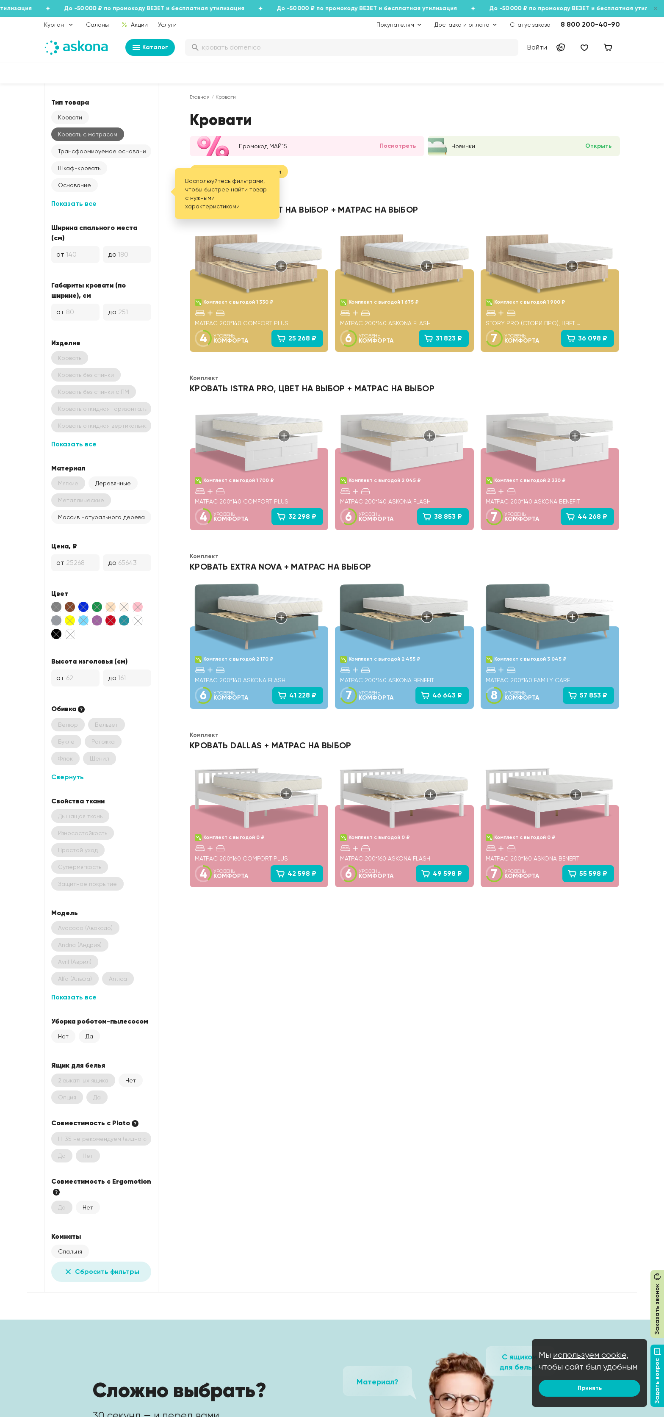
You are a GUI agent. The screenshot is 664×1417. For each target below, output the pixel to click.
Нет (63, 1036)
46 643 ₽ (441, 695)
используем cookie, (590, 1355)
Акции (134, 24)
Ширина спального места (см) (94, 232)
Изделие (65, 342)
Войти (537, 47)
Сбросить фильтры (101, 1272)
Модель (64, 912)
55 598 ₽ (587, 874)
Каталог (150, 47)
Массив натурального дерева (101, 517)
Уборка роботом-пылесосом (99, 1021)
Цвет (59, 593)
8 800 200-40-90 (590, 24)
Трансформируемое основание (104, 151)
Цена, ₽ (64, 546)
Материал (68, 468)
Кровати (70, 117)
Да (89, 1036)
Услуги (167, 24)
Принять (590, 1388)
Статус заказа (530, 24)
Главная (200, 97)
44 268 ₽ (586, 517)
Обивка (68, 708)
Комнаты (66, 1236)
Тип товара (70, 102)
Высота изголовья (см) (89, 661)
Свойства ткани (78, 801)
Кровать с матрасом (87, 134)
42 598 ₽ (296, 874)
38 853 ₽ (442, 517)
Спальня (70, 1251)
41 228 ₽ (296, 695)
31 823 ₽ (443, 338)
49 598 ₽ (441, 874)
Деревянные (113, 483)
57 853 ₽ (587, 695)
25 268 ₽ (296, 338)
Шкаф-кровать (79, 168)
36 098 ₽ (586, 338)
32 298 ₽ (296, 517)
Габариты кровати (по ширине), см (88, 290)
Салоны (97, 24)
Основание (74, 185)
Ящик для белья (78, 1065)
